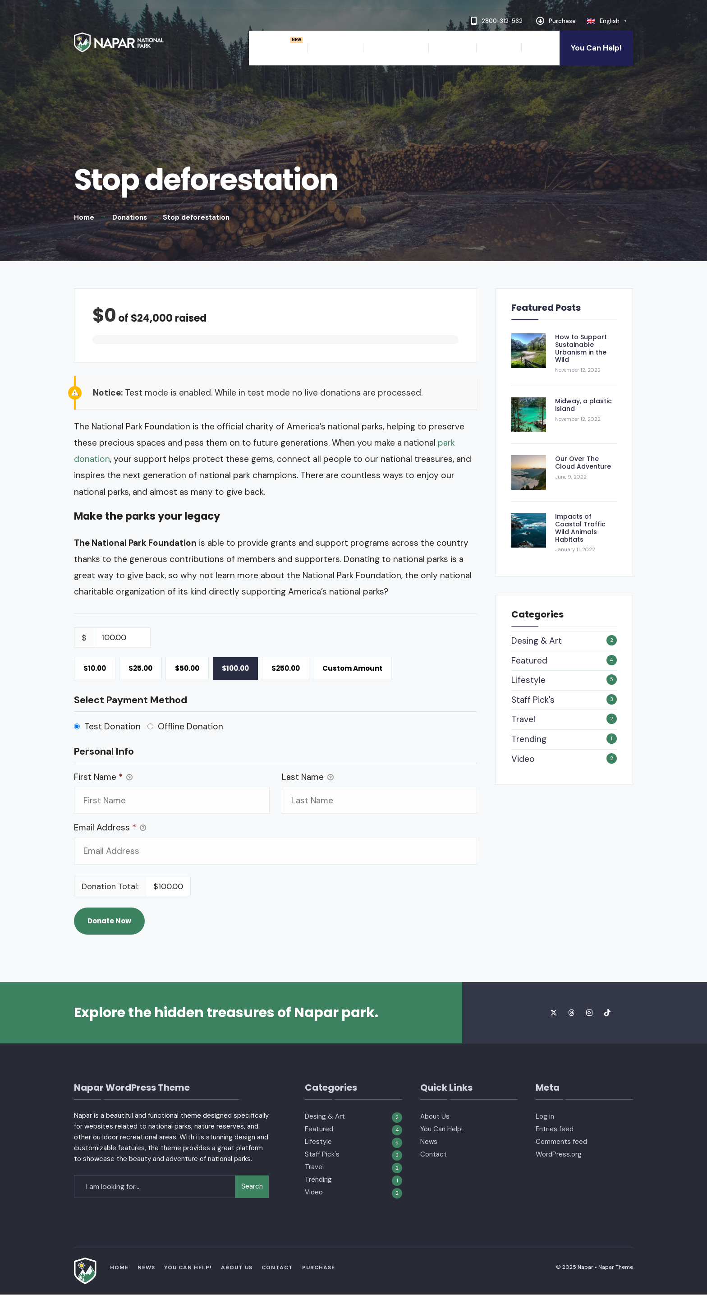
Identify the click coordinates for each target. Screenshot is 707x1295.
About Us (452, 48)
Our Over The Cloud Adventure (583, 462)
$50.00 (187, 668)
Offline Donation (190, 726)
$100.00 (235, 668)
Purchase (556, 21)
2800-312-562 (497, 21)
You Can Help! (596, 48)
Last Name (308, 777)
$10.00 (94, 668)
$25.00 (140, 668)
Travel (523, 719)
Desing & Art (536, 640)
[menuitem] (284, 48)
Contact (498, 48)
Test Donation (112, 726)
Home (280, 48)
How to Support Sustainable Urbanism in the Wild (581, 348)
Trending (528, 739)
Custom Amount (352, 668)
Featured (529, 660)
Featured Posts (546, 307)
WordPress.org (559, 1154)
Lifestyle (528, 680)
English (610, 21)
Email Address (110, 828)
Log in (545, 1116)
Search (252, 1186)
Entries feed (555, 1129)
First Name (103, 777)
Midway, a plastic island (583, 404)
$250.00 (285, 668)
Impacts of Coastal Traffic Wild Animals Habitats (580, 528)
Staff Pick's (533, 699)
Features (330, 48)
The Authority (396, 48)
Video (523, 759)
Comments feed (561, 1141)
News (538, 48)
